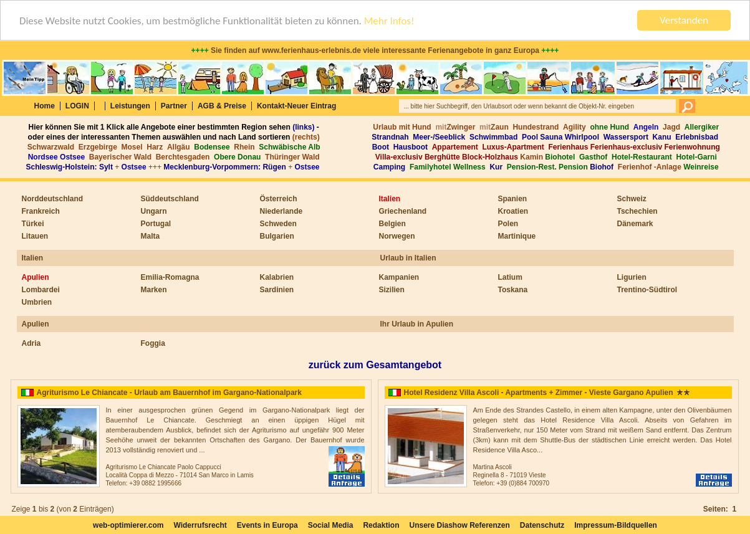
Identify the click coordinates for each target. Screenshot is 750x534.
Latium (510, 277)
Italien (390, 198)
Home (44, 106)
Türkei (33, 223)
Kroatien (513, 211)
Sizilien (392, 289)
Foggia (153, 343)
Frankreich (41, 211)
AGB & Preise (222, 106)
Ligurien (632, 277)
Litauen (35, 236)
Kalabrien (277, 277)
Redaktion (381, 525)
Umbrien (37, 302)
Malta (150, 236)
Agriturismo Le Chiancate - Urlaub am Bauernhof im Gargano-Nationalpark (169, 392)
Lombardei (41, 289)
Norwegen (397, 236)
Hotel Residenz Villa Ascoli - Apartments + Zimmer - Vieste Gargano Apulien (538, 392)
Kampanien (399, 277)
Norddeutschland (53, 198)
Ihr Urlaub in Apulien (417, 324)
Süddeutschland (170, 198)
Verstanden (684, 20)
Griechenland (403, 211)
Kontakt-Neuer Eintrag (296, 106)
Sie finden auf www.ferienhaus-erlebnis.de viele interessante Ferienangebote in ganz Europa (375, 50)
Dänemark (635, 223)
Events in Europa (267, 525)
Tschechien (637, 211)
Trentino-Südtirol (647, 289)
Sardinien (277, 289)
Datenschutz (542, 525)
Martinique (517, 236)
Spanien (512, 198)
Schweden (278, 223)
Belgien (392, 223)
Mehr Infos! (389, 20)
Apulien (35, 277)
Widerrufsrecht (199, 525)
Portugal (156, 223)
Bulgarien (277, 236)
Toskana (513, 289)
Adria (31, 343)
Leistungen (130, 106)
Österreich (278, 198)
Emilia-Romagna (170, 277)
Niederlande (281, 211)
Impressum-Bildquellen (615, 525)
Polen (508, 223)
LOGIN (77, 106)
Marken (154, 289)
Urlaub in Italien (408, 258)
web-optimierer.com (128, 525)
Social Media (330, 525)
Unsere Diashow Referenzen (459, 525)
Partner (174, 106)
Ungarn (154, 211)
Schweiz (632, 198)
